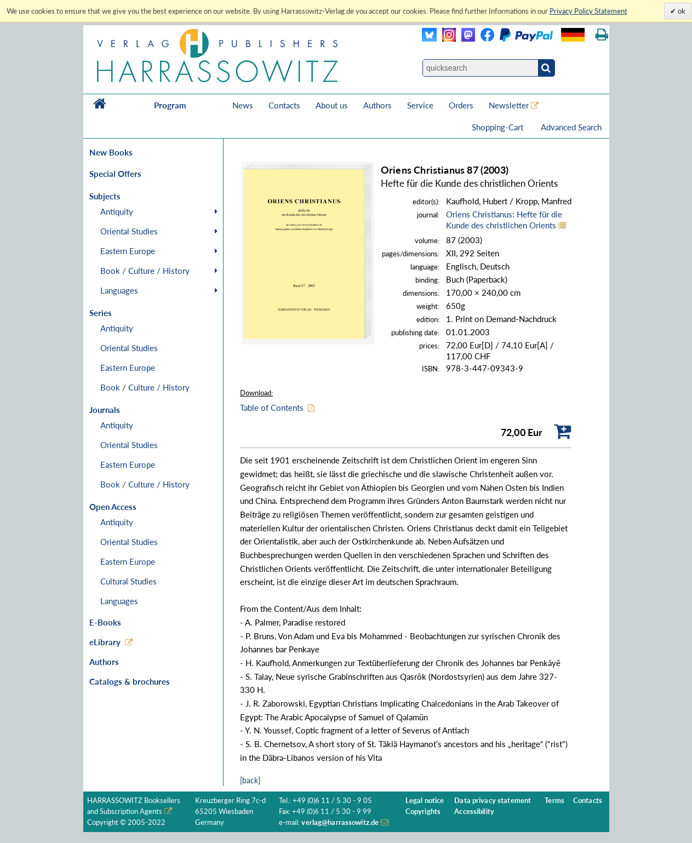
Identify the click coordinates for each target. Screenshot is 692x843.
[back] (250, 780)
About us (332, 105)
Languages (119, 290)
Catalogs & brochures (129, 681)
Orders (461, 105)
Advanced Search (571, 127)
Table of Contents (272, 407)
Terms (554, 800)
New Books (111, 152)
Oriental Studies (129, 231)
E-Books (105, 622)
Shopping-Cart (498, 127)
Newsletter (509, 105)
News (242, 105)
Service (420, 105)
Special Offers (115, 174)
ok (680, 11)
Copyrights (423, 811)
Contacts (284, 105)
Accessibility (474, 811)
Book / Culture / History (145, 271)
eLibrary (105, 642)
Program (170, 105)
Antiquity (116, 211)
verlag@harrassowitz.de (340, 822)
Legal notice (424, 800)
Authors (377, 105)
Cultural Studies (128, 581)
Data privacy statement (492, 800)
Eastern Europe (127, 251)
